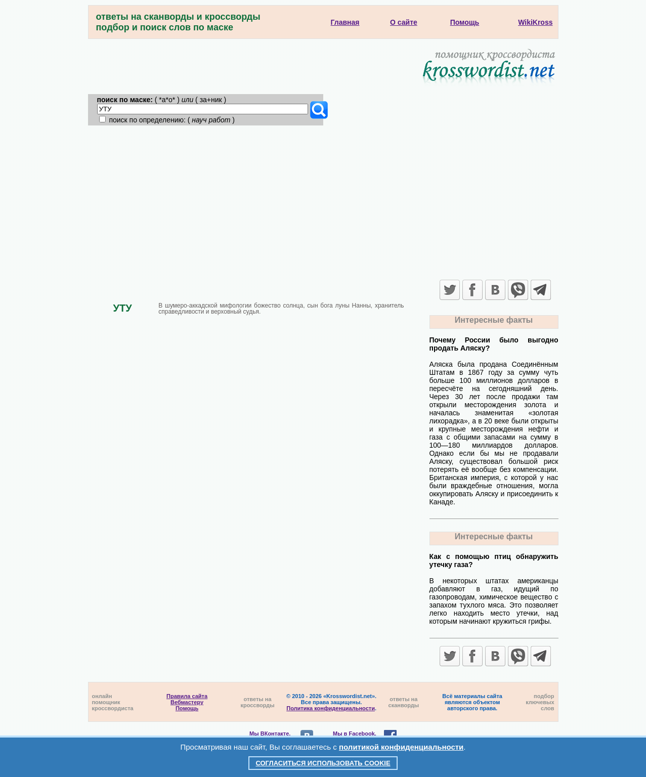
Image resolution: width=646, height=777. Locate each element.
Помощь (187, 708)
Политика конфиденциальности (330, 708)
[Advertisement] (323, 201)
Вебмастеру (186, 702)
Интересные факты (494, 320)
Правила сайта (186, 696)
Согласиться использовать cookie (322, 763)
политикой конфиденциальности (401, 747)
